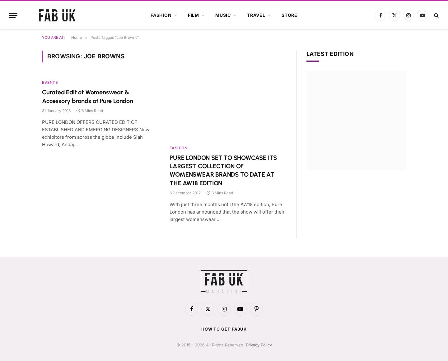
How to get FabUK (224, 329)
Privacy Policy (259, 344)
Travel (256, 15)
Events (50, 82)
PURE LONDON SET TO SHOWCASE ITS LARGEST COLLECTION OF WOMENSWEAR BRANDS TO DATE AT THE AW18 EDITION (223, 170)
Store (289, 15)
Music (223, 15)
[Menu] (13, 15)
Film (193, 15)
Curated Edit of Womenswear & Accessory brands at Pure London (87, 96)
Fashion (161, 15)
